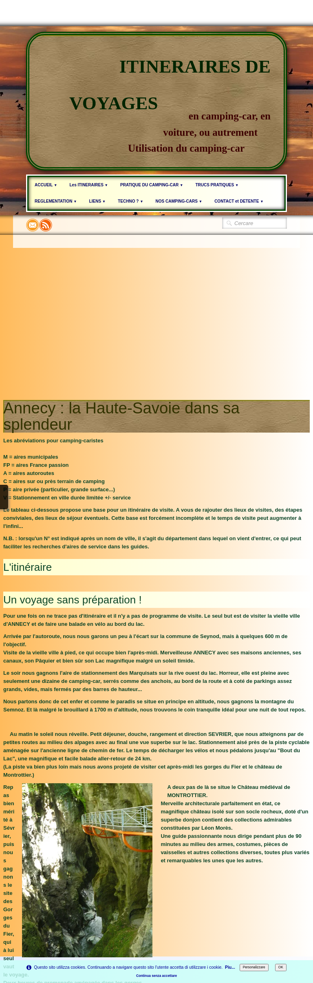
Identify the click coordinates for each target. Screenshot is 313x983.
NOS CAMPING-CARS (179, 201)
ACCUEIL (46, 185)
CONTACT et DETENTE (238, 201)
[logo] (156, 101)
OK (280, 967)
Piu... (230, 967)
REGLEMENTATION (56, 201)
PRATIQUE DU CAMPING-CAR (151, 185)
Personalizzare (254, 967)
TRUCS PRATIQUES (216, 185)
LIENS (97, 201)
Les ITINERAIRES (88, 185)
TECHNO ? (130, 201)
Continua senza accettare (156, 976)
